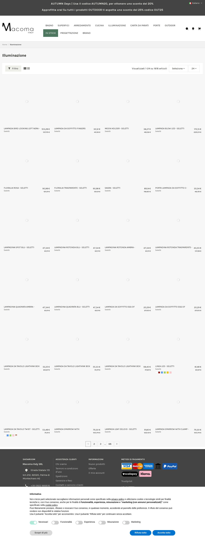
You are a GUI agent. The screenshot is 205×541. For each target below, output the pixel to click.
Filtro (13, 68)
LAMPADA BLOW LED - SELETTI (169, 128)
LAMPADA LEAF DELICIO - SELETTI (121, 429)
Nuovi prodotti (97, 464)
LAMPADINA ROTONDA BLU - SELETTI (71, 247)
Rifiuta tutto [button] (141, 532)
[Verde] (165, 372)
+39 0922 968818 (40, 485)
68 (110, 443)
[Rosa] (170, 372)
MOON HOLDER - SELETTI (117, 128)
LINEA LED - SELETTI (164, 366)
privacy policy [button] (117, 499)
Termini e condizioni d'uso (67, 470)
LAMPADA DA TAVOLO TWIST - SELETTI (22, 429)
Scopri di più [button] (41, 532)
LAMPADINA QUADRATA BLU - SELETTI (72, 307)
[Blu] (162, 372)
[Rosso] (159, 372)
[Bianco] (156, 372)
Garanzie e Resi (64, 480)
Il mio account (96, 472)
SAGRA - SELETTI (112, 188)
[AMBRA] (16, 435)
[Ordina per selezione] (178, 68)
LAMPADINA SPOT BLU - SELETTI (19, 247)
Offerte (92, 468)
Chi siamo (61, 464)
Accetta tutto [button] (163, 532)
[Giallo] (168, 372)
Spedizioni (61, 476)
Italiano (196, 3)
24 (194, 68)
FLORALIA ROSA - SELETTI (16, 188)
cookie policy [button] (51, 505)
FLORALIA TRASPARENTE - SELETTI (70, 188)
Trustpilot (126, 481)
